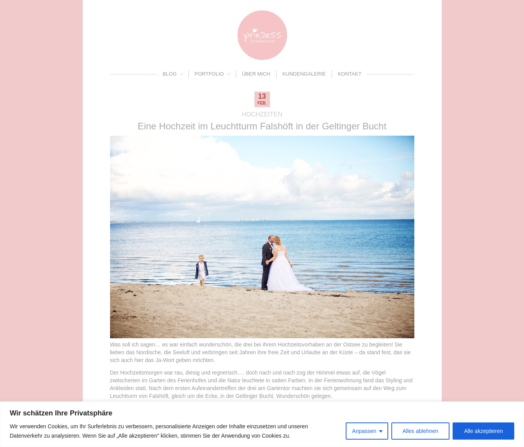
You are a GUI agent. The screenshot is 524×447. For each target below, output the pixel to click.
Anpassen (364, 431)
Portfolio (209, 74)
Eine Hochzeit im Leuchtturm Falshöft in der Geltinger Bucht (262, 126)
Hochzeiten (262, 114)
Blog (170, 74)
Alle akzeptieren (483, 431)
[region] (262, 424)
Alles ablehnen (421, 431)
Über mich (256, 74)
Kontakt (349, 74)
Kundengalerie (304, 74)
